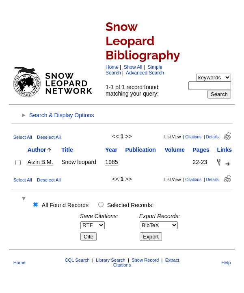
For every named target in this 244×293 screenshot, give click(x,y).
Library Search (110, 260)
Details (212, 137)
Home (112, 67)
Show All (133, 67)
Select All (22, 137)
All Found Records (65, 205)
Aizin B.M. (40, 162)
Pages (200, 149)
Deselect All (48, 137)
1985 (111, 162)
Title (67, 149)
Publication (140, 149)
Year (111, 149)
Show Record (145, 260)
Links (224, 149)
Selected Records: (130, 205)
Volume (174, 149)
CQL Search (77, 260)
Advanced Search (145, 73)
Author (37, 149)
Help (226, 262)
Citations (194, 137)
